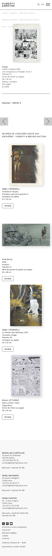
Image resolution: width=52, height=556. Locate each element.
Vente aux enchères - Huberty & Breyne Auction (20, 20)
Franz (5, 67)
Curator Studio (19, 547)
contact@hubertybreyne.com (14, 463)
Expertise (13, 13)
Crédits (5, 536)
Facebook (3, 523)
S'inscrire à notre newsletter (14, 527)
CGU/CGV (6, 530)
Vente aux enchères (26, 13)
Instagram (7, 523)
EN (42, 4)
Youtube (11, 523)
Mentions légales (9, 533)
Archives (5, 538)
